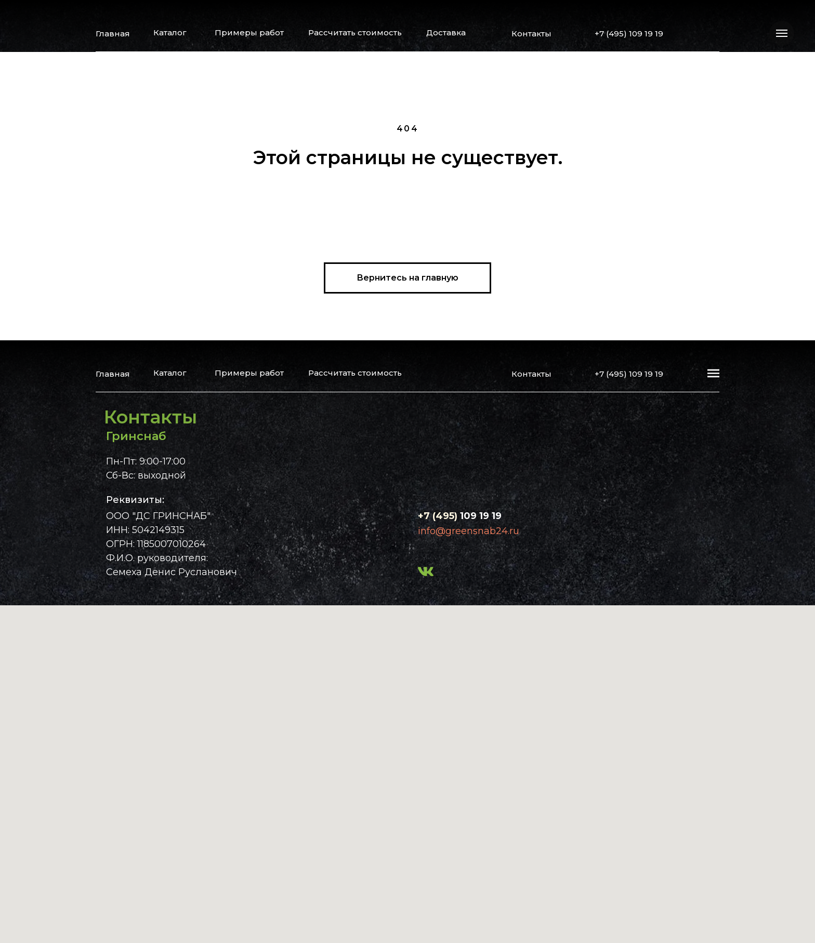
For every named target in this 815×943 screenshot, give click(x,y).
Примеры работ (249, 32)
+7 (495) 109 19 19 (629, 33)
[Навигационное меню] (781, 33)
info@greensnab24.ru (468, 531)
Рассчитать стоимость (355, 32)
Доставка (446, 32)
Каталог (170, 32)
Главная (113, 33)
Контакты (531, 33)
